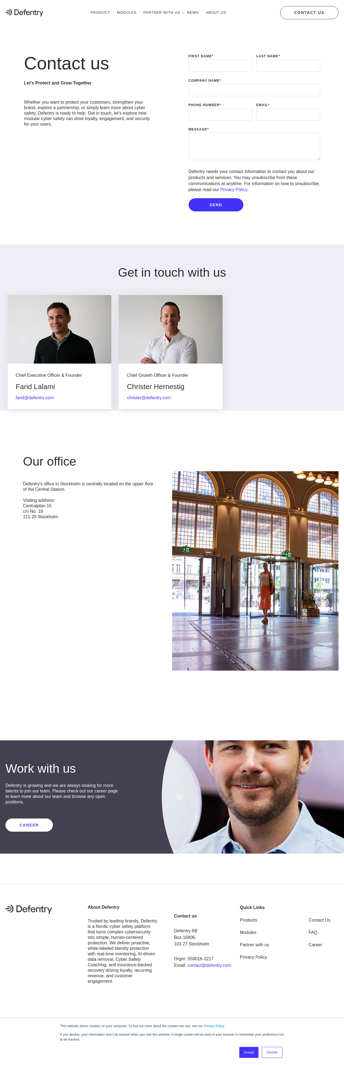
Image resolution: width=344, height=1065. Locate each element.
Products (248, 918)
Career (315, 943)
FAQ (313, 931)
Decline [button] (271, 1052)
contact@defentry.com (209, 964)
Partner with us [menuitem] (161, 12)
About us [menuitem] (216, 12)
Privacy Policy (214, 1026)
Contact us (309, 12)
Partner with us (254, 943)
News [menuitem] (193, 12)
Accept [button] (249, 1052)
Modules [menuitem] (127, 12)
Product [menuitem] (100, 12)
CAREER (29, 824)
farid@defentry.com (35, 397)
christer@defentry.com (151, 397)
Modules (248, 931)
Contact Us (319, 918)
